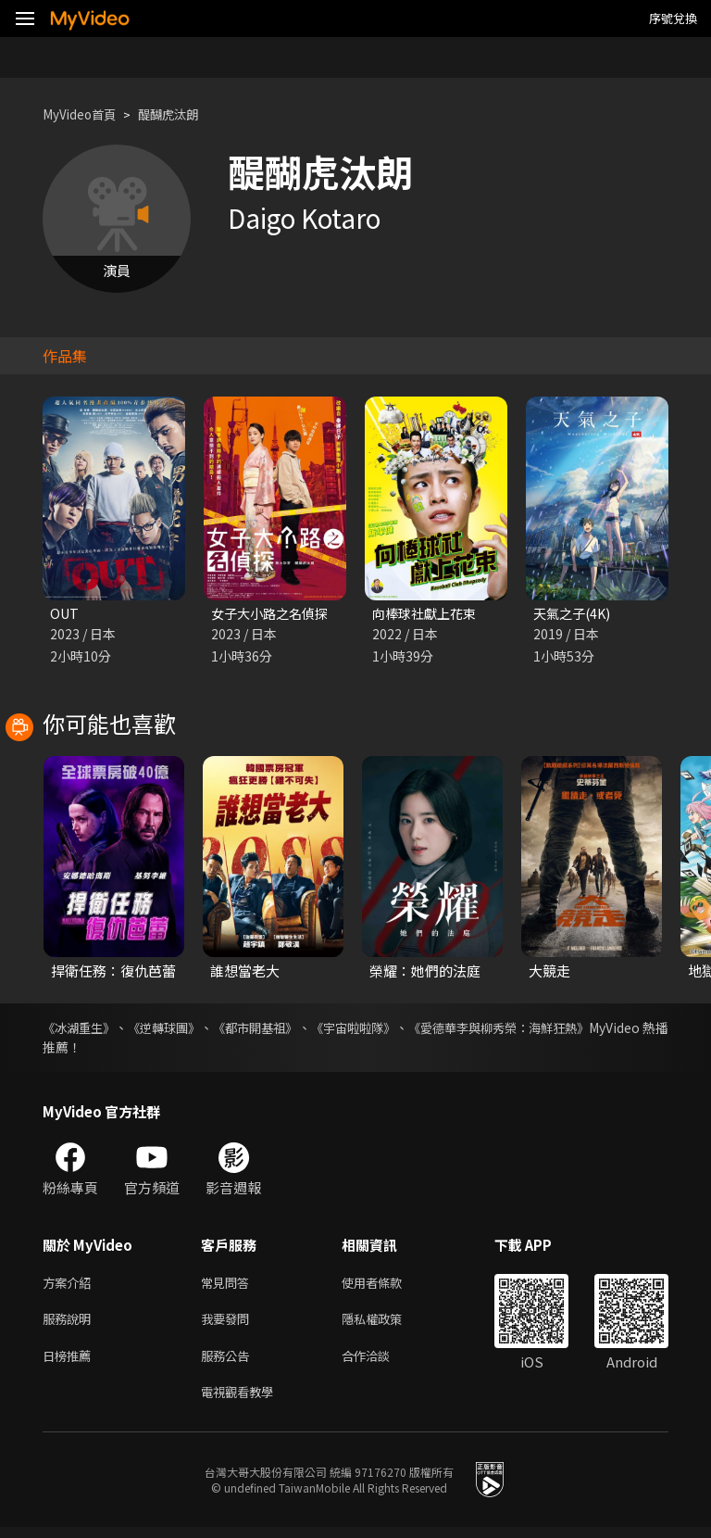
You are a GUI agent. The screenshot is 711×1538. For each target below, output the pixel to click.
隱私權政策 (387, 1324)
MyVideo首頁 (85, 114)
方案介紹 (70, 1285)
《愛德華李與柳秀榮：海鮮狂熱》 (571, 1029)
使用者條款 (387, 1285)
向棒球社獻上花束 (427, 614)
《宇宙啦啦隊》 (405, 1029)
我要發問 (228, 1324)
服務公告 (228, 1363)
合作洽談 (380, 1363)
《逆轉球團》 (183, 1029)
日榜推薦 (70, 1363)
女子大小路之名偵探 (273, 614)
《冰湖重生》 (81, 1029)
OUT (65, 614)
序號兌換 (673, 18)
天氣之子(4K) (574, 614)
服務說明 (70, 1324)
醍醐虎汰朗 (183, 114)
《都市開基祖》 (290, 1029)
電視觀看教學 (242, 1402)
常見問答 (228, 1285)
